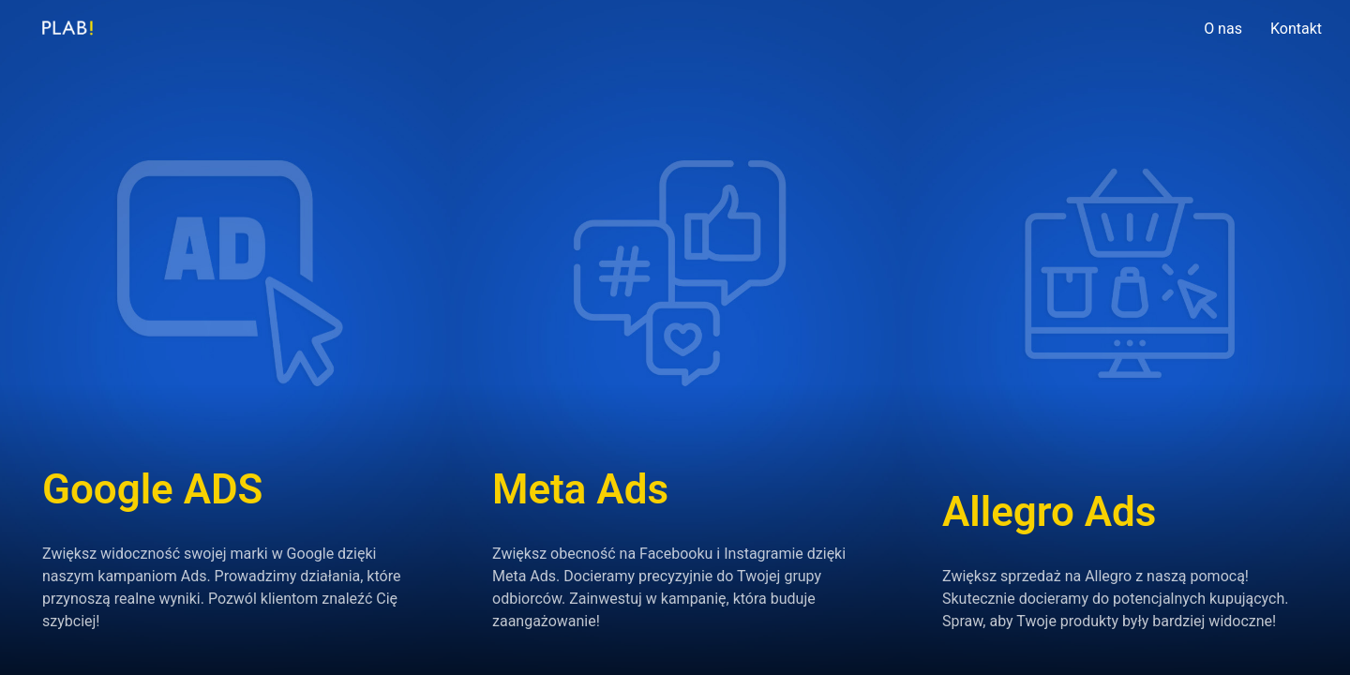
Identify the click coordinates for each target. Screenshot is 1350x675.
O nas (1223, 29)
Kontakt (1296, 29)
